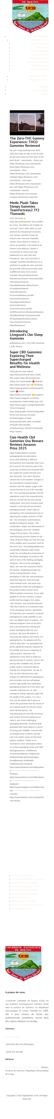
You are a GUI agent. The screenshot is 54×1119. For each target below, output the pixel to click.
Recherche (44, 87)
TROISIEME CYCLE (38, 80)
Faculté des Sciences (39, 58)
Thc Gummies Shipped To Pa (24, 886)
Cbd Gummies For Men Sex (24, 901)
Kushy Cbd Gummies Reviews (25, 894)
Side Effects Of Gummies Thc (25, 890)
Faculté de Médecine (40, 55)
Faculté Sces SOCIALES (38, 62)
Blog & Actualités (41, 90)
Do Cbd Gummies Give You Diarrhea (28, 879)
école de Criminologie (39, 69)
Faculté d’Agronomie (40, 44)
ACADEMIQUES (41, 36)
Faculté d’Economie (40, 51)
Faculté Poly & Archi (40, 65)
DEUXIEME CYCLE (38, 76)
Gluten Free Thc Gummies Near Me (27, 905)
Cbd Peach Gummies (21, 897)
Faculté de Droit (42, 47)
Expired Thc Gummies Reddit (25, 883)
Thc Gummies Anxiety (21, 908)
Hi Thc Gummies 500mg (22, 875)
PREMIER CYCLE (39, 40)
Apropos (45, 94)
